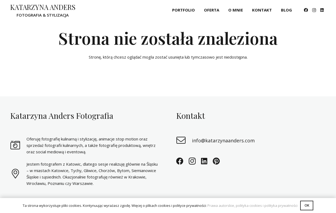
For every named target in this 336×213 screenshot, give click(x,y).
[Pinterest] (216, 161)
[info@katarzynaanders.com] (184, 140)
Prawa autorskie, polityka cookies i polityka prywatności (252, 205)
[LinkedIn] (322, 10)
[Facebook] (306, 10)
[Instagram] (314, 10)
